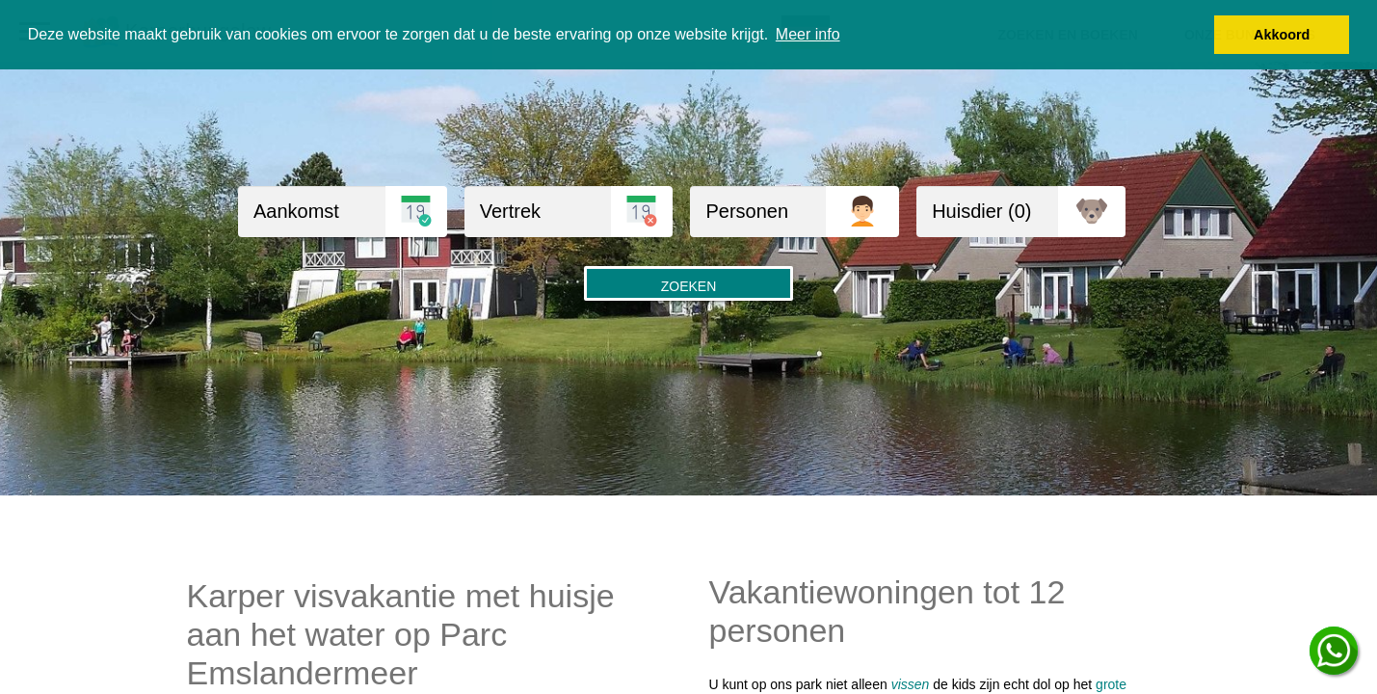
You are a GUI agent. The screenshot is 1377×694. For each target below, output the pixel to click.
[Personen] (757, 211)
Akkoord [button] (1282, 34)
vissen (910, 684)
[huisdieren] (987, 211)
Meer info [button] (808, 34)
